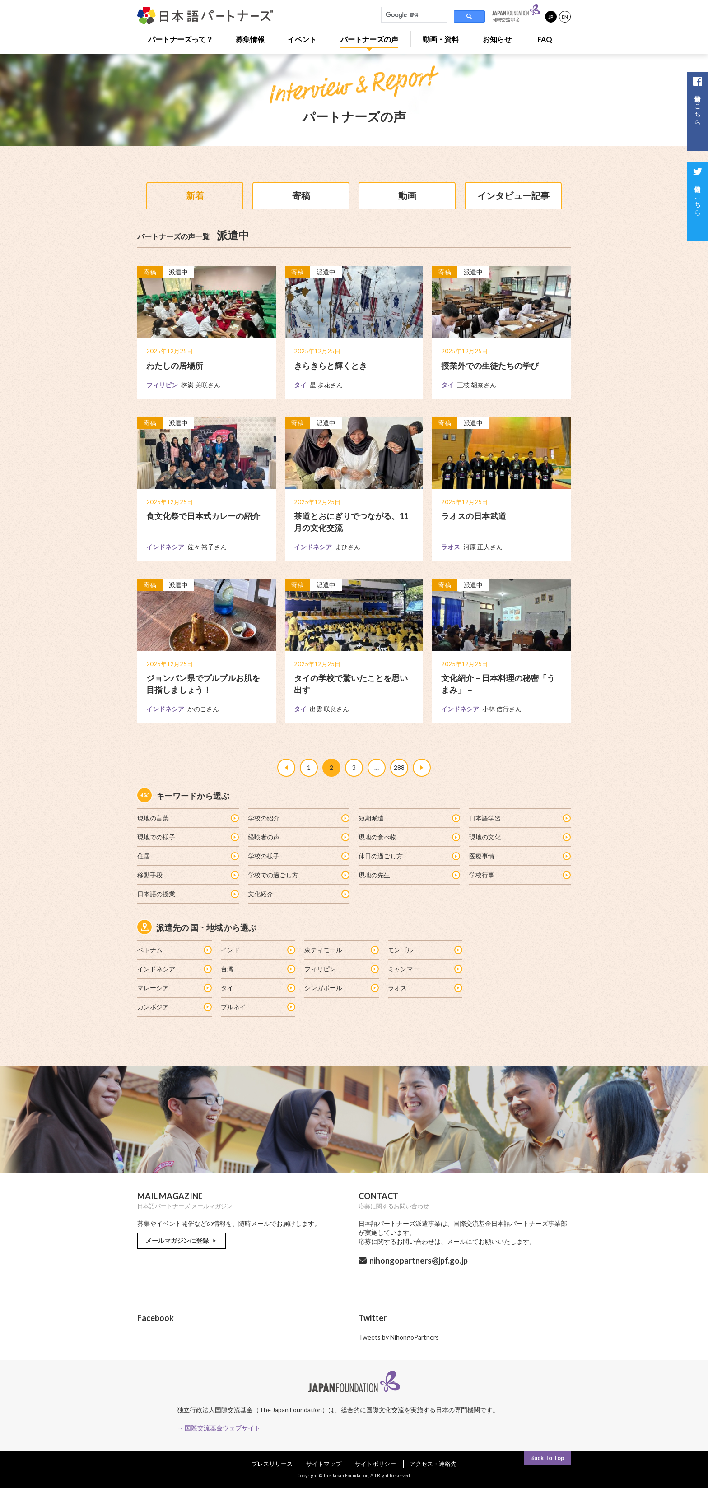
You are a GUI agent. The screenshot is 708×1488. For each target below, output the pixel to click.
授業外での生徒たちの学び (490, 366)
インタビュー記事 (513, 195)
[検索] (413, 14)
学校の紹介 (298, 818)
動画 (407, 195)
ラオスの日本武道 (473, 516)
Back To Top (547, 1458)
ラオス (424, 988)
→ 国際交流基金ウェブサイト (219, 1428)
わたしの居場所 (174, 366)
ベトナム (174, 950)
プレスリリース (272, 1463)
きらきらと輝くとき (330, 366)
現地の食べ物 (409, 837)
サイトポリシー (375, 1463)
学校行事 (519, 875)
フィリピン (341, 969)
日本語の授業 (187, 894)
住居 (187, 856)
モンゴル (424, 950)
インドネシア (174, 969)
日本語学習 (519, 818)
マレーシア (174, 988)
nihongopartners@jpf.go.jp (418, 1260)
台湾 (257, 969)
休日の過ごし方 (409, 856)
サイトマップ (323, 1463)
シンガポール (341, 988)
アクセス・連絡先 (433, 1463)
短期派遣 (409, 818)
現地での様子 (187, 837)
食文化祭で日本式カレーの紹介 (203, 516)
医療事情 (519, 856)
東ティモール (341, 950)
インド (257, 950)
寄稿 (301, 195)
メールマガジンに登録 (181, 1240)
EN (565, 16)
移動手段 (187, 875)
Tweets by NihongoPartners (399, 1337)
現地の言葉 (187, 818)
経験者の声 (298, 837)
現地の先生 (409, 875)
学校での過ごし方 (298, 875)
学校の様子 (298, 856)
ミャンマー (424, 969)
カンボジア (174, 1007)
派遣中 (178, 272)
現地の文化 (519, 837)
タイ (257, 988)
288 (399, 767)
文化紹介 (298, 894)
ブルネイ (257, 1007)
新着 (195, 195)
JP (551, 16)
